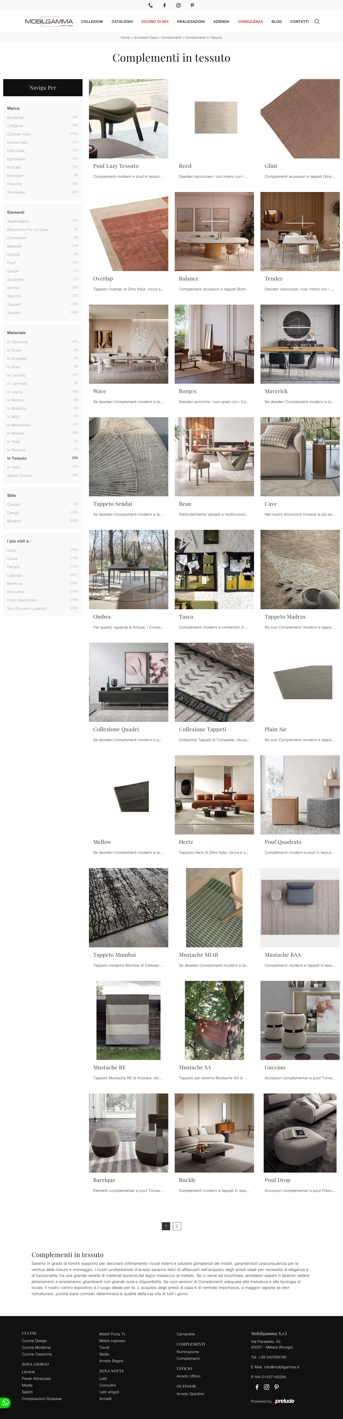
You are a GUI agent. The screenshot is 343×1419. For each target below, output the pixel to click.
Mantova (14, 583)
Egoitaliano (16, 158)
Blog (277, 21)
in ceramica (17, 341)
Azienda (222, 21)
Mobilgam (15, 175)
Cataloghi (122, 21)
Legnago (14, 574)
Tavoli (104, 1346)
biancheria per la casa (27, 229)
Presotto (14, 183)
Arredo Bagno (111, 1360)
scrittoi (13, 287)
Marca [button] (13, 108)
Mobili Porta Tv (112, 1333)
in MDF (13, 416)
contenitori (16, 237)
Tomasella (16, 191)
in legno (14, 391)
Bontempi (15, 116)
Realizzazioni (191, 21)
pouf (11, 262)
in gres (13, 366)
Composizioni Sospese (42, 1398)
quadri (13, 270)
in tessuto (17, 458)
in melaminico (19, 424)
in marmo (15, 399)
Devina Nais (17, 141)
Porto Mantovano (22, 599)
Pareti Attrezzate (36, 1378)
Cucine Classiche (37, 1353)
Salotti (27, 1391)
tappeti (13, 304)
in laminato (17, 382)
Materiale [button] (16, 332)
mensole (14, 245)
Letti (103, 1378)
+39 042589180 (272, 1356)
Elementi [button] (15, 212)
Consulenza (250, 21)
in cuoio (14, 349)
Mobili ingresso (112, 1340)
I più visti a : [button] (19, 541)
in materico (17, 407)
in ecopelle (16, 358)
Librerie (28, 1371)
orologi (13, 254)
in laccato (16, 374)
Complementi (171, 37)
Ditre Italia (16, 150)
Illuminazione (188, 1351)
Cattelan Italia (19, 133)
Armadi (105, 1398)
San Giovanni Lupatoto (27, 607)
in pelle (13, 441)
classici (14, 504)
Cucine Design (34, 1340)
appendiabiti (18, 221)
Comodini (107, 1384)
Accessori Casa (145, 37)
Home (125, 37)
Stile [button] (11, 495)
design (13, 512)
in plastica (16, 449)
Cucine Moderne (36, 1346)
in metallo (15, 432)
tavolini (13, 312)
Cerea (12, 558)
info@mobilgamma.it (281, 1366)
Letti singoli (109, 1391)
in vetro (14, 466)
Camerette (186, 1333)
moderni (14, 520)
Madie (27, 1384)
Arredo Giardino (190, 1393)
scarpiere (15, 279)
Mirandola (15, 591)
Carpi (12, 549)
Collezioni (92, 21)
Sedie (104, 1353)
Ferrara (13, 566)
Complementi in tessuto (203, 37)
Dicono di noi (155, 21)
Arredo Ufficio (188, 1375)
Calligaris (15, 125)
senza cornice (19, 474)
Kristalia (14, 166)
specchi (14, 295)
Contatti (299, 21)
